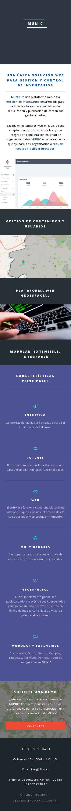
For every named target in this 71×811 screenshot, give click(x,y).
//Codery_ (50, 800)
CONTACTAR (35, 725)
